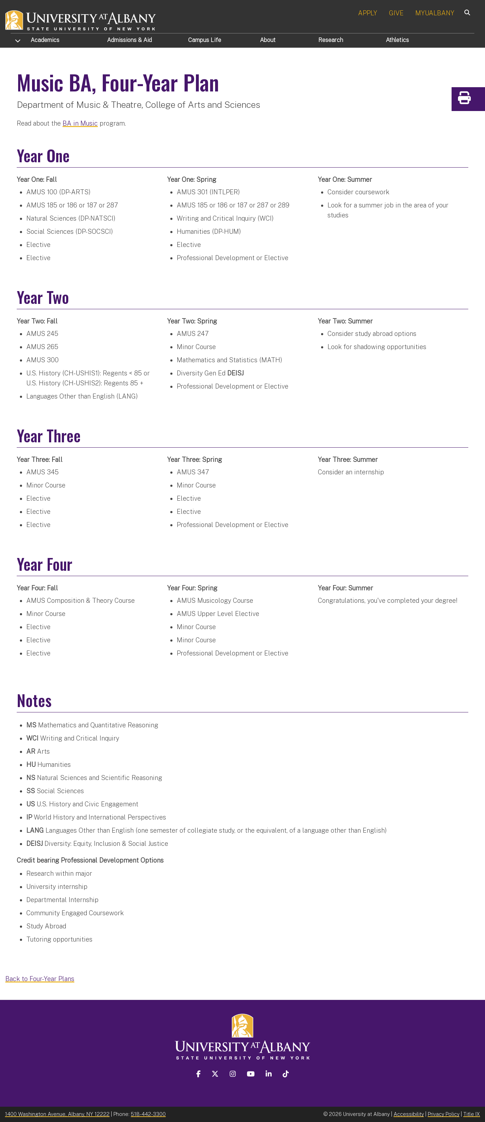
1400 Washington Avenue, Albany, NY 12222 (57, 1114)
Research (330, 40)
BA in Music (80, 123)
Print (478, 100)
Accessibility (409, 1114)
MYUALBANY (434, 13)
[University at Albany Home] (81, 19)
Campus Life (204, 40)
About (268, 40)
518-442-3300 (148, 1114)
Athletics (397, 40)
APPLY (367, 13)
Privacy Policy (443, 1114)
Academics (45, 40)
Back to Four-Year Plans (39, 978)
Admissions (129, 40)
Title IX (471, 1114)
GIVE (396, 13)
